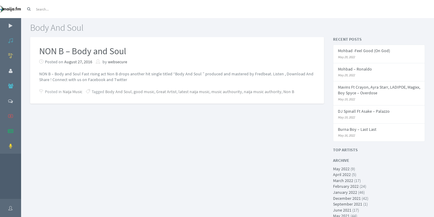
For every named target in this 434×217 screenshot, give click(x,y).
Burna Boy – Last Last (357, 129)
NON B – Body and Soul (82, 51)
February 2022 (346, 186)
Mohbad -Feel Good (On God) (364, 50)
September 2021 (347, 204)
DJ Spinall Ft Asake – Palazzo (364, 111)
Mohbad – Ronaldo (355, 69)
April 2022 (342, 174)
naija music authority (262, 91)
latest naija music (193, 91)
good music (144, 91)
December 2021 (347, 198)
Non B (288, 91)
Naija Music (72, 91)
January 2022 (345, 192)
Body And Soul (118, 91)
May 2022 (341, 168)
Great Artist (166, 91)
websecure (117, 61)
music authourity (226, 91)
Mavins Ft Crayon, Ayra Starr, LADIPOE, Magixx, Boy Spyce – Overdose (379, 90)
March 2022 (343, 180)
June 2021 (342, 210)
